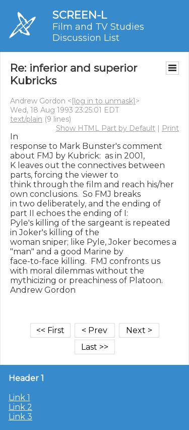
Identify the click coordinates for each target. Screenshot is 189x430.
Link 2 (20, 407)
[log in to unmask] (104, 100)
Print (170, 128)
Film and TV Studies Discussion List (98, 32)
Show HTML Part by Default (105, 128)
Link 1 (19, 397)
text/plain (26, 119)
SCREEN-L (79, 15)
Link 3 (20, 416)
